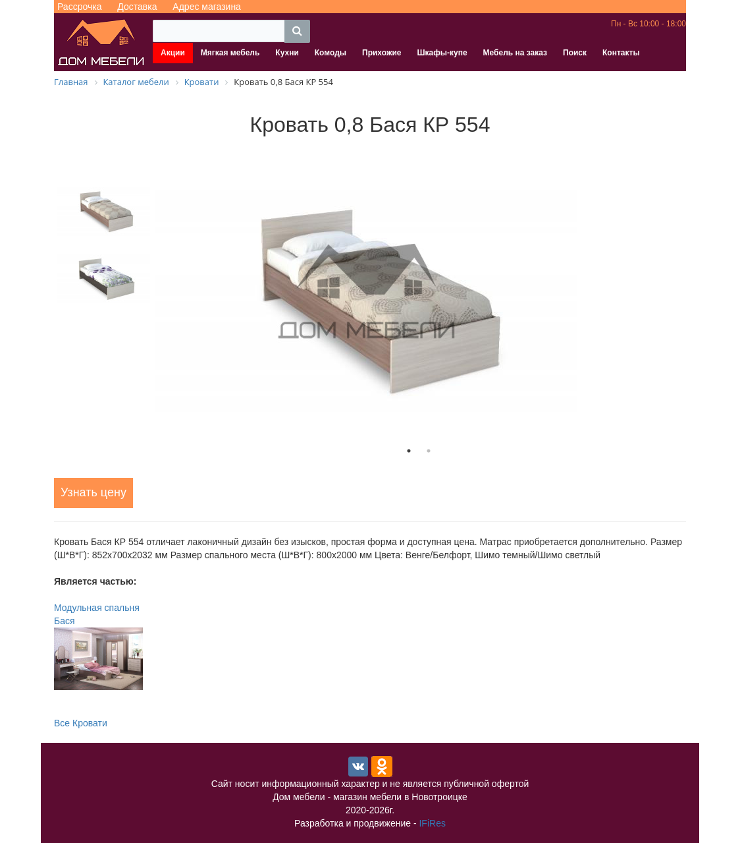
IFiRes (432, 823)
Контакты (621, 52)
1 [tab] (408, 450)
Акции (173, 52)
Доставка (137, 6)
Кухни (286, 52)
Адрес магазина (206, 6)
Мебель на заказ (515, 52)
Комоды (330, 52)
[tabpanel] (418, 292)
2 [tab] (428, 450)
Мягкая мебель (230, 52)
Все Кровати (80, 723)
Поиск (575, 52)
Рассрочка (79, 6)
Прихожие (381, 52)
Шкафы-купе (442, 52)
